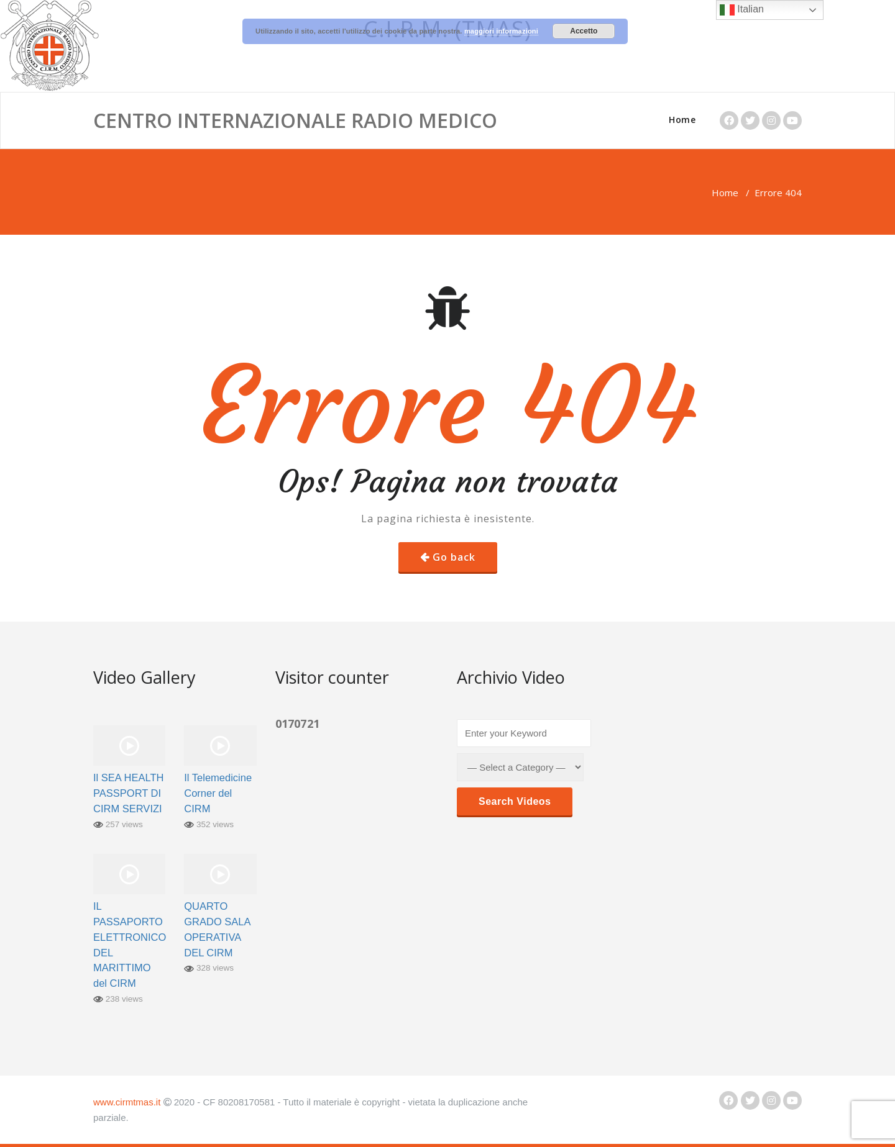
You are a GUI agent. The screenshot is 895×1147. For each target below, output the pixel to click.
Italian (742, 9)
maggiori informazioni (501, 31)
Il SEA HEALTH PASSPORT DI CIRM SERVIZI (128, 793)
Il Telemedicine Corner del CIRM (218, 793)
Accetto (583, 31)
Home (682, 119)
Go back (454, 557)
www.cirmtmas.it (126, 1102)
